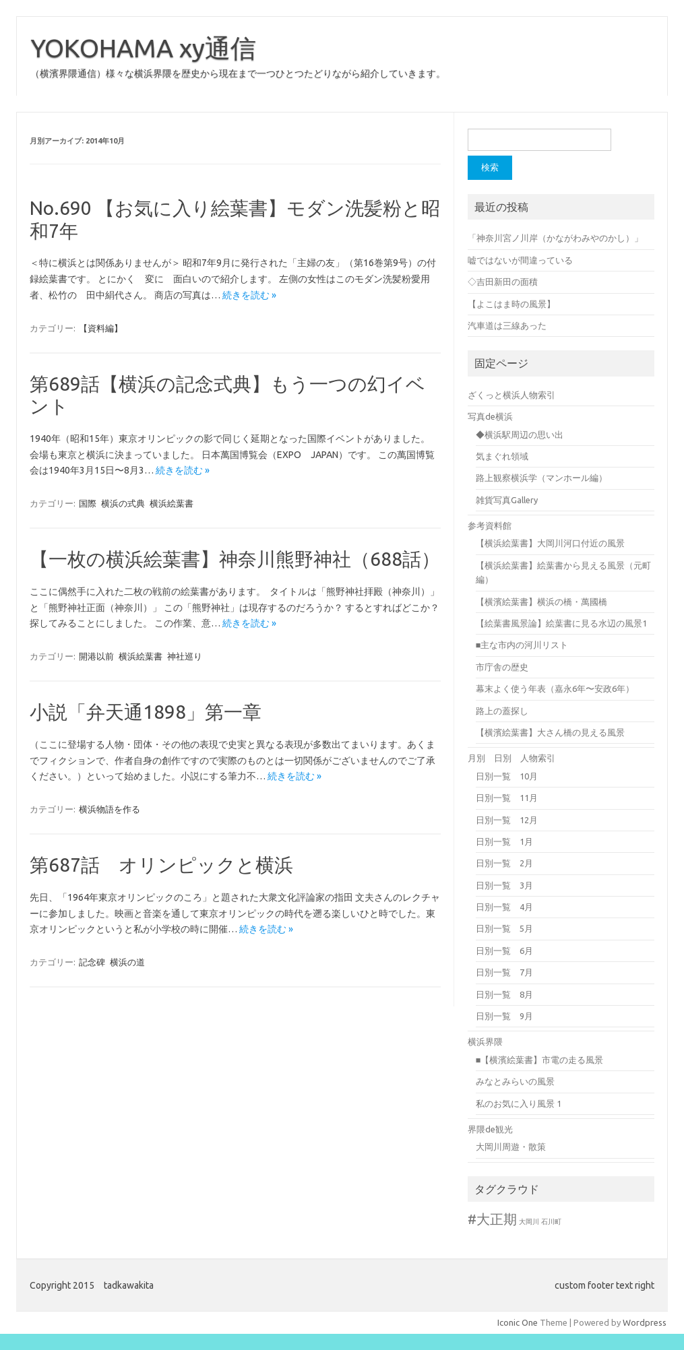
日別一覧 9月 (504, 1016)
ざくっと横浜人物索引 (511, 394)
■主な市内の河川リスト (522, 644)
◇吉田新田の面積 (503, 281)
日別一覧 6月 (504, 950)
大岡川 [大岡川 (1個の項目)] (529, 1221)
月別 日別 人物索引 (511, 758)
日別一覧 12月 (507, 820)
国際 (87, 503)
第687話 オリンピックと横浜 (161, 864)
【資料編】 (101, 328)
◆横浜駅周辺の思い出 (519, 434)
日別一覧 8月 (504, 994)
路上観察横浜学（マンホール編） (541, 477)
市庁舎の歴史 (502, 667)
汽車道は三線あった (507, 325)
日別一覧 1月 (504, 841)
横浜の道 (127, 962)
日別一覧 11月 (507, 797)
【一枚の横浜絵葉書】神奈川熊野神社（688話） (235, 558)
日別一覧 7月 (504, 972)
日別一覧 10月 (507, 776)
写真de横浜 (490, 416)
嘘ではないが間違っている (520, 260)
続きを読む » (249, 295)
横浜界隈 (485, 1041)
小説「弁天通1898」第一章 (145, 711)
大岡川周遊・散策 (511, 1146)
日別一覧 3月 (504, 885)
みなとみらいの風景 (515, 1081)
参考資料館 (489, 525)
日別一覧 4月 (504, 906)
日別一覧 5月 (504, 928)
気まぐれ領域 (502, 456)
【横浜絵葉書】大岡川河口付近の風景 (550, 543)
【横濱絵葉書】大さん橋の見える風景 (550, 732)
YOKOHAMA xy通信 (143, 48)
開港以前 (96, 656)
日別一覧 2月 (504, 863)
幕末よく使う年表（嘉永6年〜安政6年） (555, 688)
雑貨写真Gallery (507, 500)
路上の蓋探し (502, 710)
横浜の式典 (123, 503)
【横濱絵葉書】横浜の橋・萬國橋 (541, 601)
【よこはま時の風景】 (511, 304)
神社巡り (184, 656)
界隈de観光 (490, 1129)
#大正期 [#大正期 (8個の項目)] (492, 1219)
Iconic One (517, 1322)
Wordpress (644, 1322)
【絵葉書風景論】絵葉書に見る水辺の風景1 (561, 623)
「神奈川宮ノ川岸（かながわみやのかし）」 (555, 238)
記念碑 (92, 962)
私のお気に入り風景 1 (518, 1103)
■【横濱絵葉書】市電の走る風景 (540, 1059)
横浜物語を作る (109, 809)
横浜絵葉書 (171, 503)
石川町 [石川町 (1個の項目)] (551, 1221)
